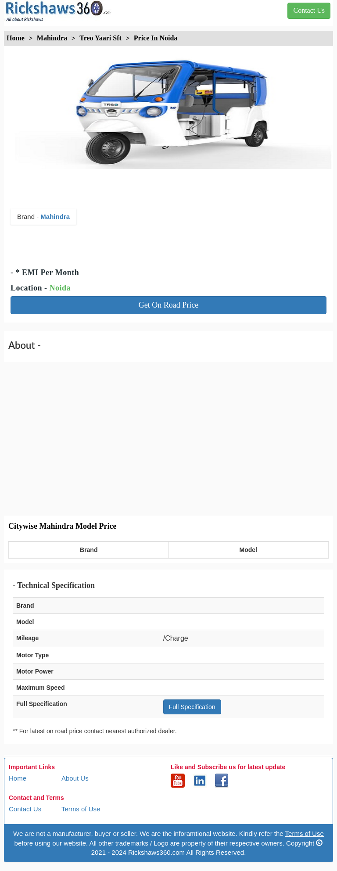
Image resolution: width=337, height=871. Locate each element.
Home (17, 778)
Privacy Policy (29, 830)
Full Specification (192, 706)
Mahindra (55, 216)
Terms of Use (80, 809)
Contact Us (25, 809)
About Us (75, 778)
